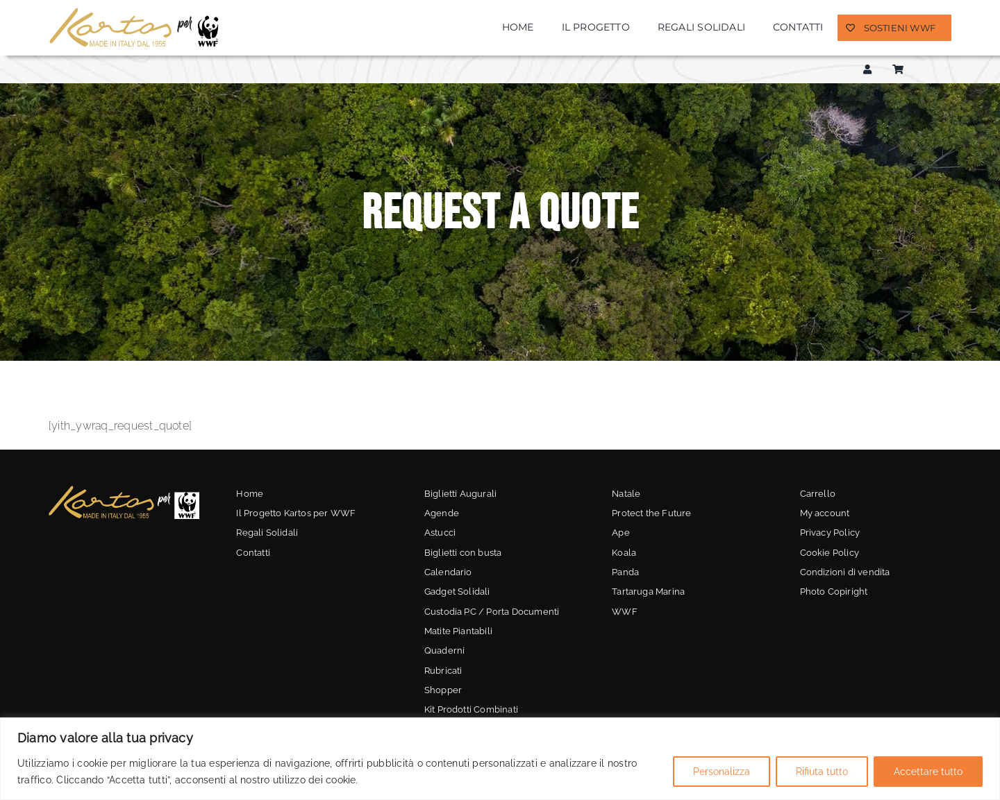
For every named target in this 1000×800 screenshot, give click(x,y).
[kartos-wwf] (135, 11)
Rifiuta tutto (822, 771)
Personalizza (721, 771)
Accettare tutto (928, 771)
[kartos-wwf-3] (124, 489)
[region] (500, 758)
